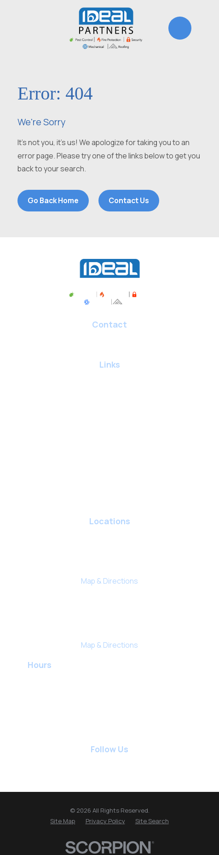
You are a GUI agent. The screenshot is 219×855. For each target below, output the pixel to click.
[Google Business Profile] (60, 765)
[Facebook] (80, 765)
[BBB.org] (139, 765)
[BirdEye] (159, 765)
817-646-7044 (109, 338)
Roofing (109, 420)
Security (110, 457)
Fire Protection (110, 438)
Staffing (109, 476)
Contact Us (129, 200)
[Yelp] (119, 765)
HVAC (109, 401)
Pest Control (109, 382)
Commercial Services (109, 495)
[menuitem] (62, 821)
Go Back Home (53, 200)
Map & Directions (109, 581)
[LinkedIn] (100, 765)
